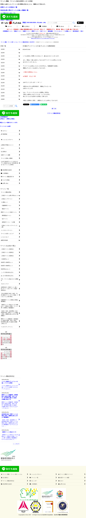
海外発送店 (76, 31)
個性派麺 (50, 31)
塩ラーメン (43, 31)
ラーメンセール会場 (5, 126)
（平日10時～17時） (41, 22)
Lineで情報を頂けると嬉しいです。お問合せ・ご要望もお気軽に (9, 16)
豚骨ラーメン (35, 31)
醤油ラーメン (17, 31)
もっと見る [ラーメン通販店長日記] (16, 443)
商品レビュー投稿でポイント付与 (8, 122)
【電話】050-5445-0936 (29, 22)
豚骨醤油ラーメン (7, 31)
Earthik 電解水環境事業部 (60, 514)
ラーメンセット (58, 31)
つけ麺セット (67, 31)
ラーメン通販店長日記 (54, 113)
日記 (81, 31)
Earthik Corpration (48, 514)
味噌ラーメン (26, 31)
